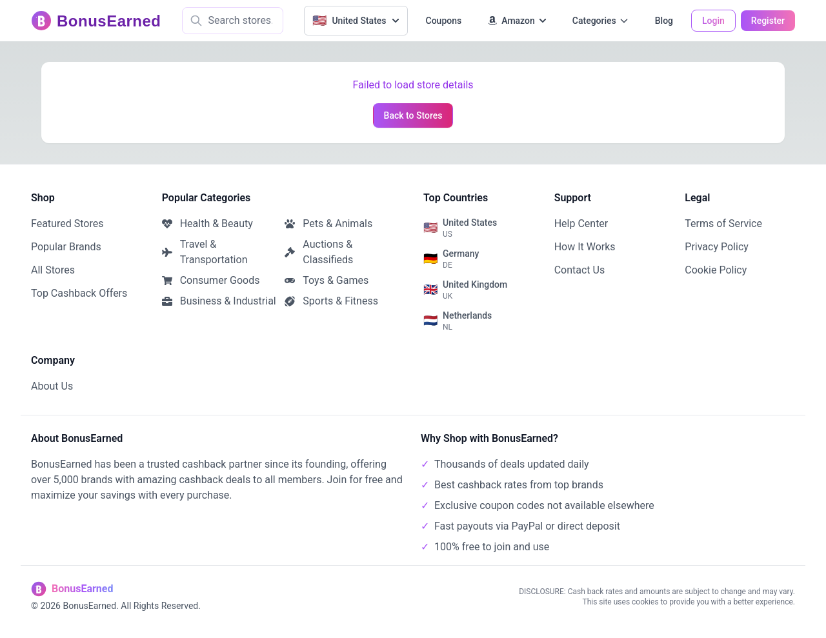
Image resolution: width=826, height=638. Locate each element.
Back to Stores (413, 115)
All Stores (53, 270)
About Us (52, 386)
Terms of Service (723, 223)
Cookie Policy (716, 270)
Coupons (444, 20)
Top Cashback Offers (79, 293)
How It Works (585, 247)
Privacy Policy (717, 247)
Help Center (581, 223)
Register (768, 20)
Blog (664, 20)
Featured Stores (67, 223)
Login (713, 20)
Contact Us (579, 270)
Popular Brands (66, 247)
